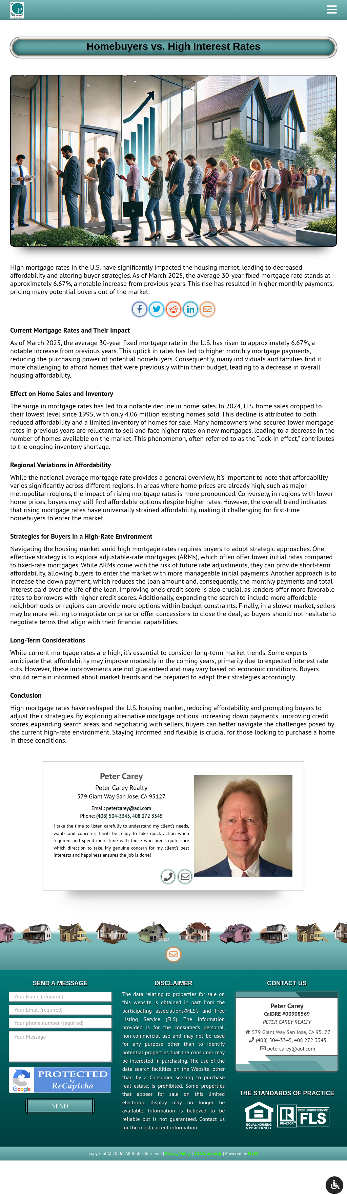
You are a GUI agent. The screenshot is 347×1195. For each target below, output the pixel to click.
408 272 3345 (147, 816)
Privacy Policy (177, 1153)
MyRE (253, 1153)
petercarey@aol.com (128, 808)
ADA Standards (208, 1153)
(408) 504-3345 (113, 816)
